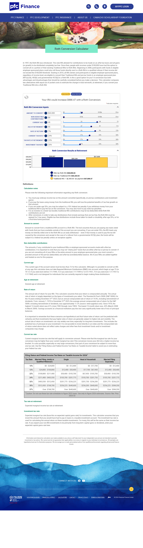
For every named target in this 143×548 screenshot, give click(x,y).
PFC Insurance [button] (64, 17)
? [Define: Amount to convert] (45, 113)
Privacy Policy (83, 497)
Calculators (62, 497)
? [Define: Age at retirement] (45, 127)
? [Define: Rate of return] (45, 131)
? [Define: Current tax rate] (45, 136)
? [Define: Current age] (45, 122)
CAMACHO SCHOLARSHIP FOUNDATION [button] (112, 17)
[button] (71, 107)
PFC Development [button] (39, 17)
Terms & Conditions (97, 497)
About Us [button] (82, 17)
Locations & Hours (33, 497)
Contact (72, 497)
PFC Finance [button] (17, 17)
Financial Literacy (48, 497)
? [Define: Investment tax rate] (45, 145)
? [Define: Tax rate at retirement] (45, 140)
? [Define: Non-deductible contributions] (45, 117)
